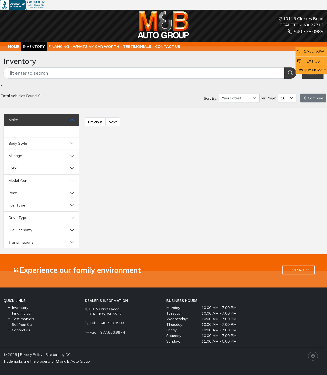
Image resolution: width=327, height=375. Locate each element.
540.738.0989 (306, 31)
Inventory (34, 46)
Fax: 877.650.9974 (107, 332)
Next (112, 121)
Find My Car (298, 270)
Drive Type (17, 217)
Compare (313, 98)
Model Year (17, 180)
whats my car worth (96, 46)
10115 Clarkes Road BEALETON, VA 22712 (105, 311)
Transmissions (20, 242)
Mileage (15, 155)
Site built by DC (57, 354)
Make (13, 119)
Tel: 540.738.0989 (107, 323)
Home (13, 46)
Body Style (17, 143)
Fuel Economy (20, 230)
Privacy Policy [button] (31, 354)
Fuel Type (16, 205)
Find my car (19, 313)
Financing (59, 46)
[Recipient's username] (144, 73)
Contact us (167, 46)
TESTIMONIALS (137, 46)
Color (12, 168)
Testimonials (20, 318)
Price (12, 192)
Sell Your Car (20, 324)
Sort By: (210, 98)
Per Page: (268, 98)
